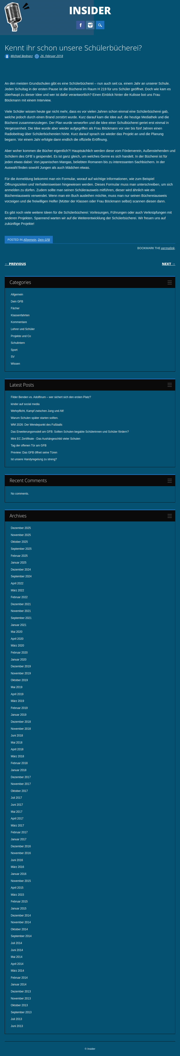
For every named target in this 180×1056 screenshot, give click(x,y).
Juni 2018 (17, 735)
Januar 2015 (18, 908)
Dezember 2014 (21, 915)
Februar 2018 (19, 763)
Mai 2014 (16, 957)
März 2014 (17, 970)
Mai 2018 (16, 742)
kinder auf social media (25, 404)
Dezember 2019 (21, 666)
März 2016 (17, 867)
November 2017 (21, 784)
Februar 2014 (19, 977)
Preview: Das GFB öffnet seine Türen (34, 452)
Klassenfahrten (20, 315)
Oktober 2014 (19, 929)
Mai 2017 (16, 811)
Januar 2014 (18, 984)
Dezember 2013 (21, 991)
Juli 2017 (16, 797)
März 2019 (17, 701)
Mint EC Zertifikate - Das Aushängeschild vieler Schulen (45, 438)
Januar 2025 (18, 562)
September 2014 (21, 936)
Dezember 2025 (21, 528)
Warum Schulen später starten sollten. (34, 418)
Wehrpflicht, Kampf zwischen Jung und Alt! (37, 411)
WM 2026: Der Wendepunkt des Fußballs (36, 424)
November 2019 (21, 673)
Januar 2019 (18, 714)
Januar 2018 (18, 770)
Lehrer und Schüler (23, 329)
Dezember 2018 (21, 721)
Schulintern (18, 343)
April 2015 (17, 887)
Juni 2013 (17, 1026)
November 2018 (21, 728)
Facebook (80, 25)
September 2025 (21, 548)
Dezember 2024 (21, 569)
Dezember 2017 (21, 777)
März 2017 (17, 825)
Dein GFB (44, 239)
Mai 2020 (16, 631)
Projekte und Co (21, 336)
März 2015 (17, 894)
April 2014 (17, 964)
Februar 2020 (19, 652)
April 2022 (17, 583)
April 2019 (17, 694)
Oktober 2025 (19, 541)
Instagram (90, 25)
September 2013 (21, 1012)
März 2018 (17, 756)
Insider (90, 10)
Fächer (15, 308)
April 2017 (17, 818)
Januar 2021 (18, 625)
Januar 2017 (18, 839)
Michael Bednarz (22, 56)
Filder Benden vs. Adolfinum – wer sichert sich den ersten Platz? (51, 397)
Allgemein (29, 239)
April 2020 (17, 638)
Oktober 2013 (19, 1005)
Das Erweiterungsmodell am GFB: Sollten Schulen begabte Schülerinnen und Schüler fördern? (70, 431)
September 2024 (21, 576)
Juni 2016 (17, 860)
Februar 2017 (19, 832)
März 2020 (17, 645)
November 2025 (21, 535)
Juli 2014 (16, 943)
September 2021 (21, 618)
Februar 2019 (19, 708)
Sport (14, 350)
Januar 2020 (18, 659)
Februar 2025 (19, 555)
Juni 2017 (17, 804)
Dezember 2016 (21, 846)
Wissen (15, 363)
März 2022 (17, 590)
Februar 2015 (19, 901)
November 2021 (21, 611)
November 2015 (21, 881)
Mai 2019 (16, 687)
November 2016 (21, 853)
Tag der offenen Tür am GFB (28, 445)
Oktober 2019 (19, 680)
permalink (167, 248)
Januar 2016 (18, 874)
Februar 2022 (19, 597)
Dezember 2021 (21, 604)
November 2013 (21, 998)
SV (13, 356)
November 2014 (21, 922)
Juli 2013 (16, 1019)
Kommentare (19, 322)
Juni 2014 (17, 950)
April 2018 (17, 749)
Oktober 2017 (19, 791)
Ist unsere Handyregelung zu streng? (34, 459)
